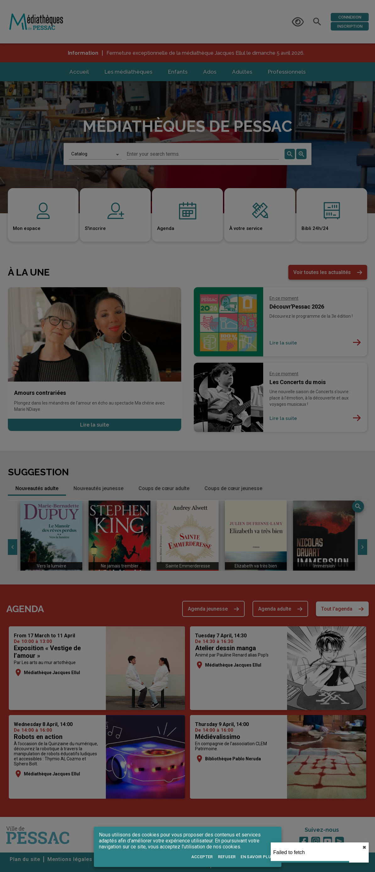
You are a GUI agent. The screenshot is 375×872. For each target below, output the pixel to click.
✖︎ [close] (364, 847)
